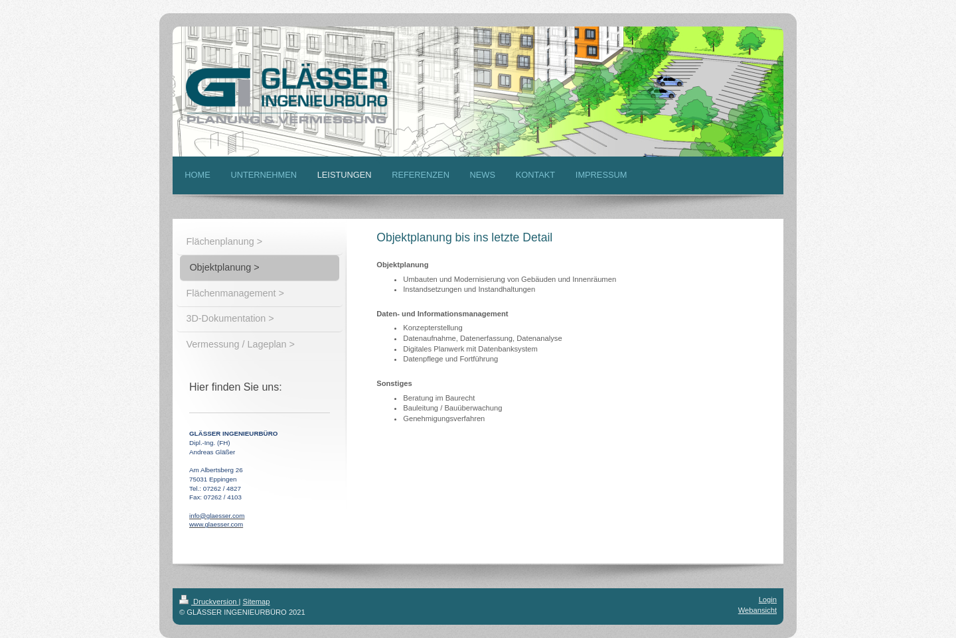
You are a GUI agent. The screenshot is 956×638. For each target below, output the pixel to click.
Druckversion (209, 602)
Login (768, 600)
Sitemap (256, 602)
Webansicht (757, 610)
